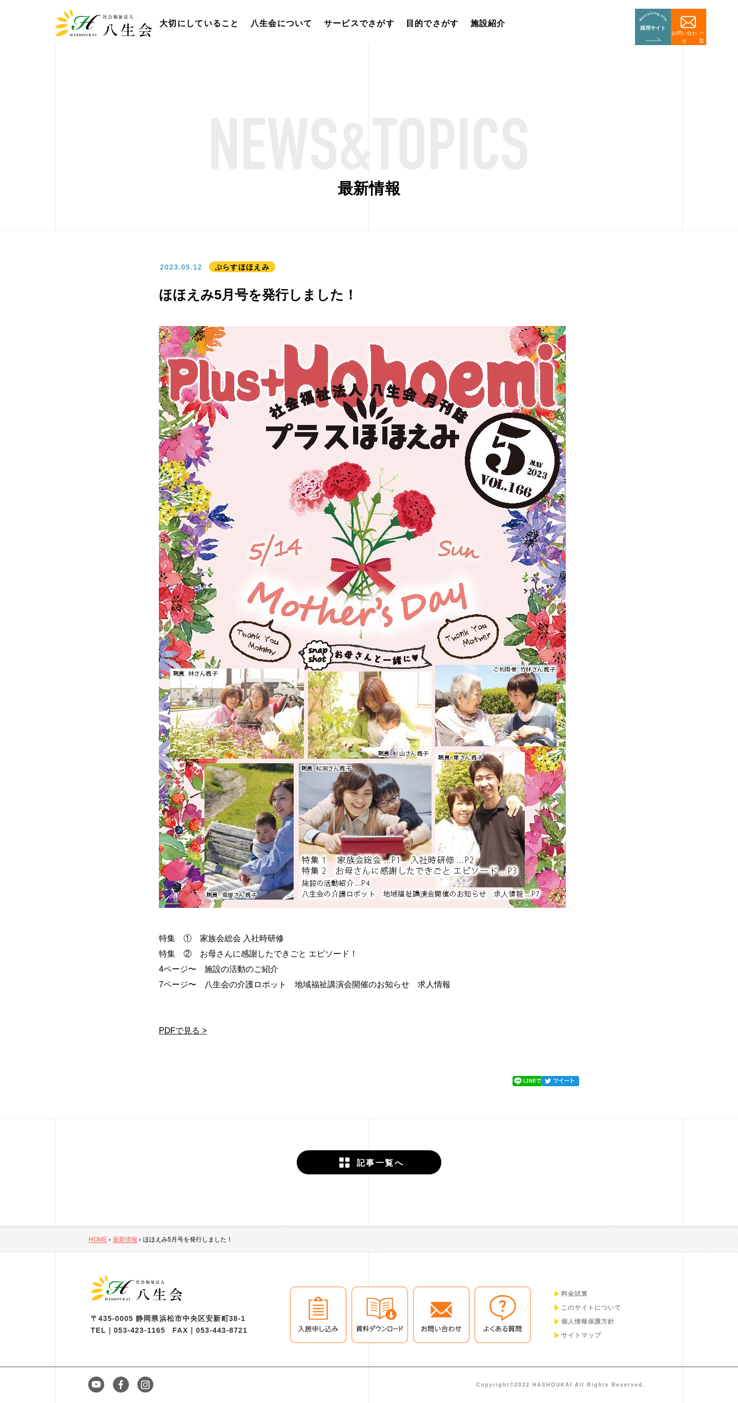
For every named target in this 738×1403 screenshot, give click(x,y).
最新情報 (125, 1239)
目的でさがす (437, 23)
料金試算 (574, 1293)
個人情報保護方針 (587, 1321)
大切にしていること (204, 23)
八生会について (286, 23)
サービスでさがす (364, 23)
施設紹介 (492, 23)
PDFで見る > (183, 1030)
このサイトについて (591, 1307)
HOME (98, 1239)
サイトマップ (581, 1335)
